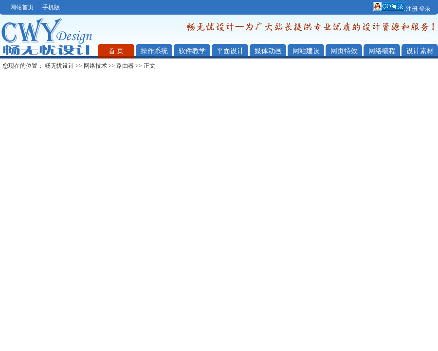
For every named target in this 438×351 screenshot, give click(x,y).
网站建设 (306, 51)
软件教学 (192, 51)
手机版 (51, 7)
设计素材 (420, 51)
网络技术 (95, 65)
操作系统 (154, 51)
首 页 (116, 51)
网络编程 (382, 51)
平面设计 (230, 51)
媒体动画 (268, 51)
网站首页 (22, 7)
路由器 (125, 65)
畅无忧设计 (59, 65)
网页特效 (344, 51)
